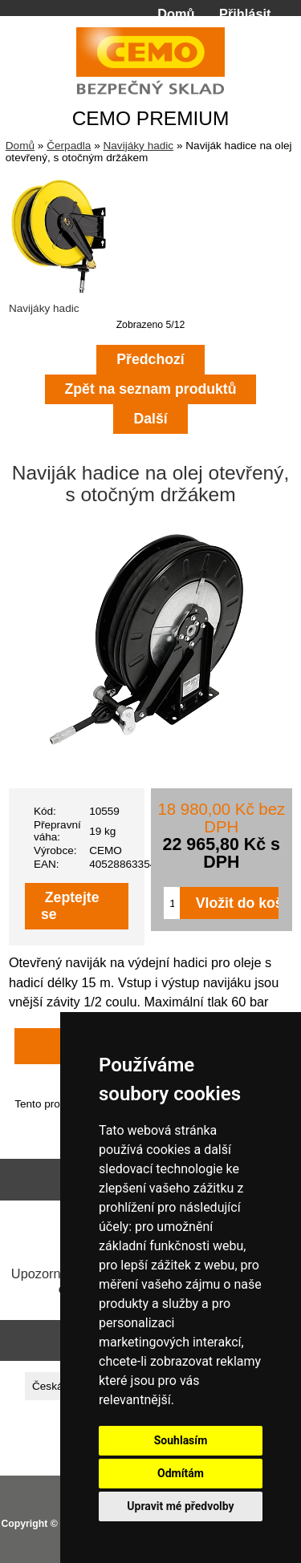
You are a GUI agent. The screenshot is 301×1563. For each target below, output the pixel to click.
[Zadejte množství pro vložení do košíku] (171, 903)
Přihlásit (244, 13)
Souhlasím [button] (181, 1440)
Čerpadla (69, 146)
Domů (175, 13)
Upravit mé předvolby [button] (180, 1506)
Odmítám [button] (180, 1473)
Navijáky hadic (138, 146)
